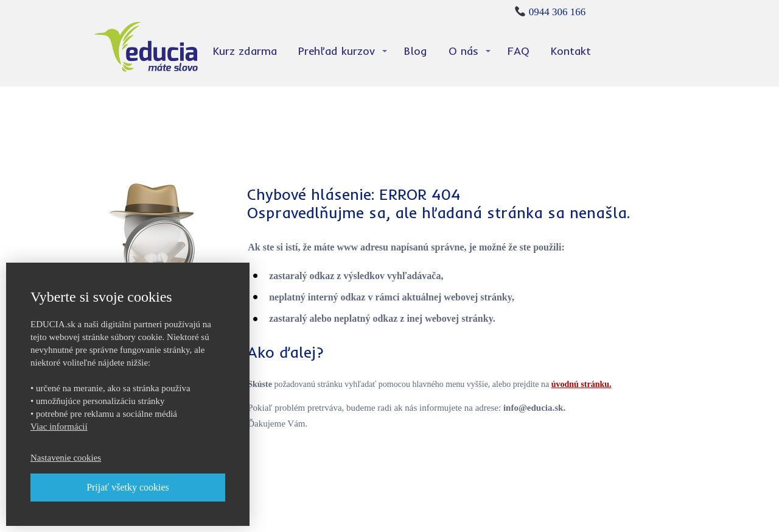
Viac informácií (59, 426)
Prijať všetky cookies (127, 487)
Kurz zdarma (245, 51)
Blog (415, 51)
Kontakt (571, 51)
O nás (463, 51)
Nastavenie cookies (65, 458)
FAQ (518, 51)
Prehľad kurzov (336, 51)
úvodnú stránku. (581, 384)
